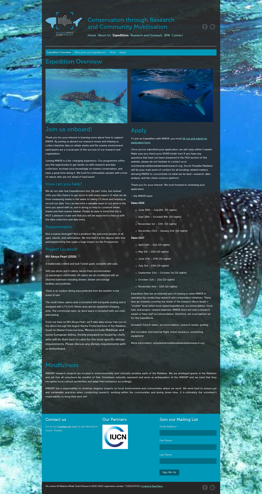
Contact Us (64, 426)
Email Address (169, 426)
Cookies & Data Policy (152, 486)
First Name (166, 440)
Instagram (212, 26)
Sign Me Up (169, 472)
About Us (104, 35)
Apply (122, 52)
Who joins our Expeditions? (90, 52)
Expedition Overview (59, 52)
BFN (167, 35)
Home (92, 35)
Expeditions (120, 35)
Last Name (166, 455)
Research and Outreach (146, 35)
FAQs (113, 52)
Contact (177, 35)
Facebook (205, 26)
